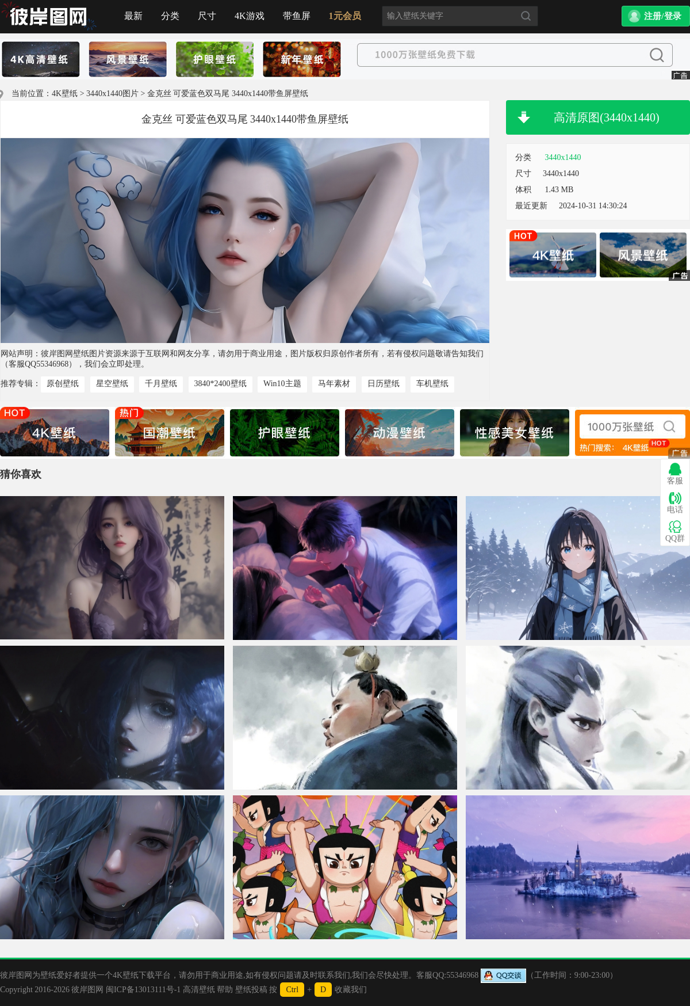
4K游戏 (249, 16)
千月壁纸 (161, 383)
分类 (170, 16)
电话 (675, 502)
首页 (49, 16)
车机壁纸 (432, 383)
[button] (656, 16)
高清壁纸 (199, 989)
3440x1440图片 (112, 93)
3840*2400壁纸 (220, 383)
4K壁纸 (65, 93)
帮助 (225, 989)
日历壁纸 (383, 383)
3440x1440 (563, 157)
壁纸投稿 (251, 989)
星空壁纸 (112, 383)
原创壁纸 (63, 383)
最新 (133, 16)
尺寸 (207, 16)
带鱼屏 (296, 16)
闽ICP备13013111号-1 (143, 989)
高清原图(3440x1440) (606, 117)
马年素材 (334, 383)
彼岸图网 (87, 989)
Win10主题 (282, 383)
